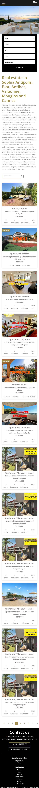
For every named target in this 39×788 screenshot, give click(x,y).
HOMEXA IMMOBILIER (16, 737)
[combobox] (19, 38)
